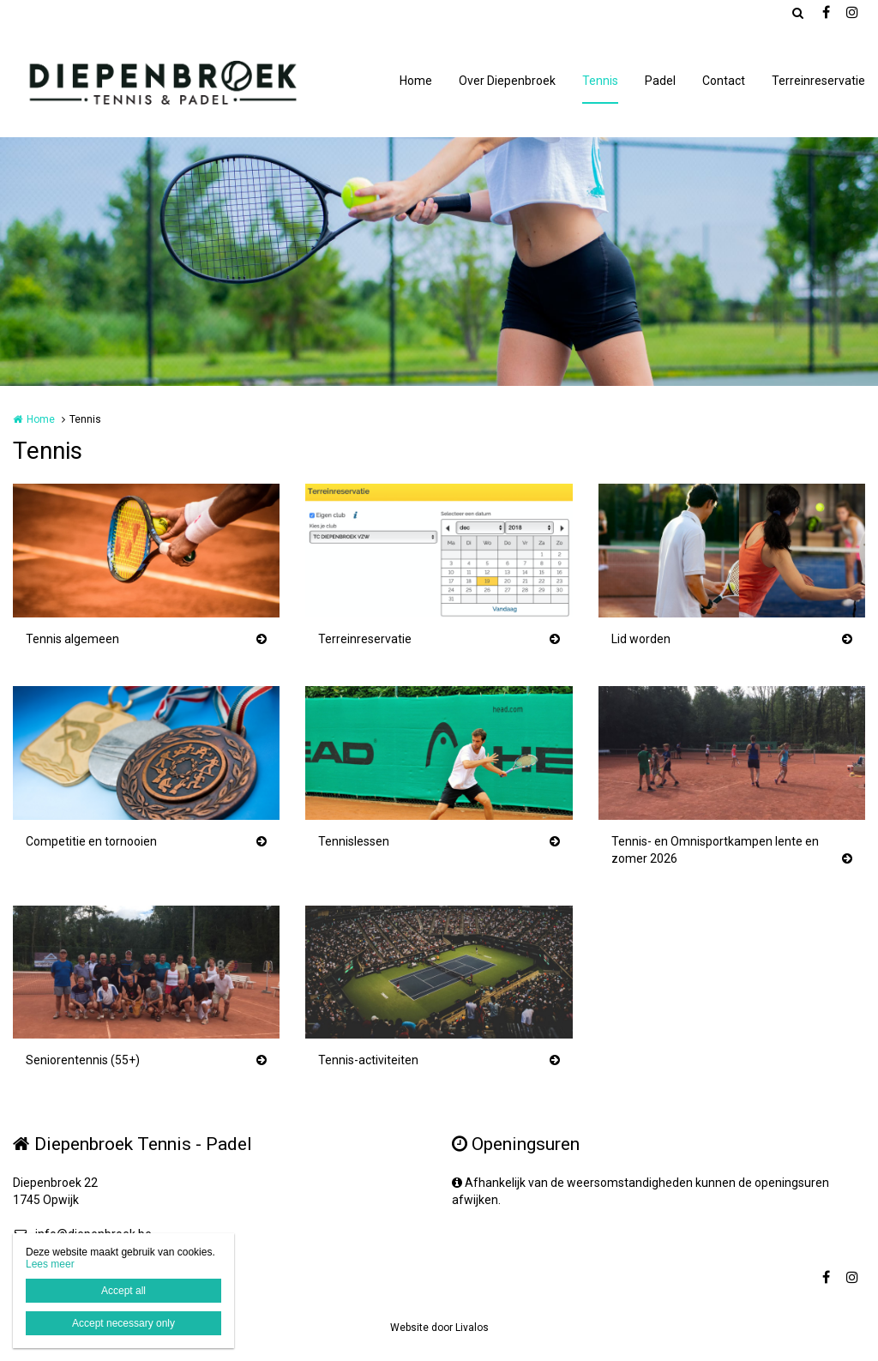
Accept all (123, 1291)
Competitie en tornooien (91, 841)
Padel (660, 80)
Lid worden (641, 639)
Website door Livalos (439, 1328)
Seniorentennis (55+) (83, 1060)
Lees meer (50, 1264)
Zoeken (797, 13)
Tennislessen (353, 841)
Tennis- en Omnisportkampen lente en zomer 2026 (715, 849)
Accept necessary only (123, 1323)
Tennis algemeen (72, 639)
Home (416, 80)
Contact (723, 80)
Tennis (600, 80)
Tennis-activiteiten (368, 1060)
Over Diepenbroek (507, 80)
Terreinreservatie (818, 80)
